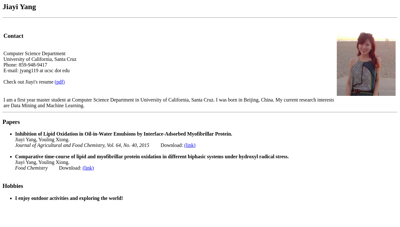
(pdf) (60, 81)
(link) (190, 145)
